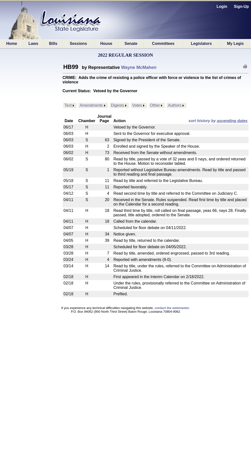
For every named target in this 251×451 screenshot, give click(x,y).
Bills (53, 43)
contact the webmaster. (172, 308)
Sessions (78, 43)
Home (11, 43)
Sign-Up (241, 6)
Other (155, 105)
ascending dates (232, 121)
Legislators (201, 43)
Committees (163, 43)
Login (222, 6)
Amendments (91, 105)
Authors (174, 105)
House (106, 43)
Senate (131, 43)
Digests (117, 105)
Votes (137, 105)
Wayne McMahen (138, 67)
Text (68, 105)
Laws (33, 43)
